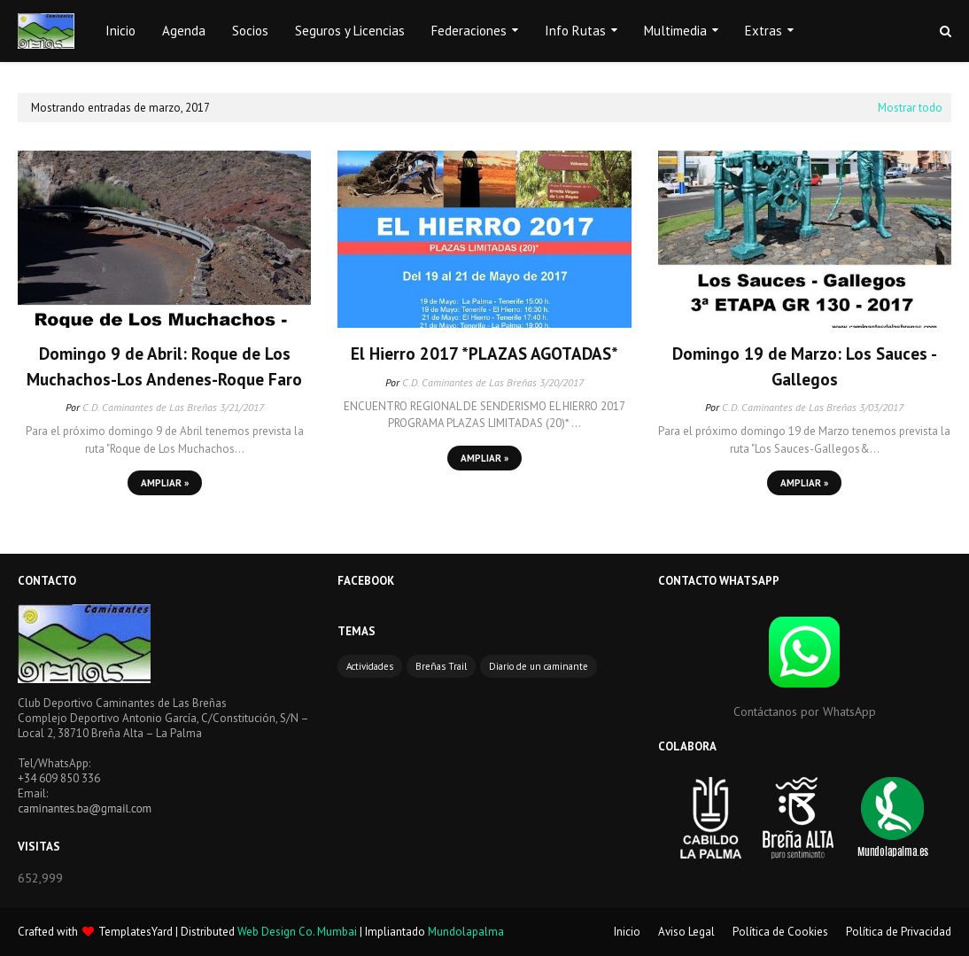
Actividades (369, 666)
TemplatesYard (135, 931)
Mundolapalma (466, 931)
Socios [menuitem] (250, 30)
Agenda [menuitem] (183, 30)
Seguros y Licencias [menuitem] (350, 30)
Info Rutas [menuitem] (575, 30)
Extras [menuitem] (763, 30)
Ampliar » (165, 483)
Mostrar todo (910, 107)
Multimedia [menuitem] (675, 30)
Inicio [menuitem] (120, 30)
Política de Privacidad (898, 931)
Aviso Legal (686, 931)
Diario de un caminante (538, 666)
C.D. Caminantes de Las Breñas (149, 407)
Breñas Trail (441, 666)
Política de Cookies (780, 931)
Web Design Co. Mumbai (297, 931)
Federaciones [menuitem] (469, 30)
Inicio (627, 931)
